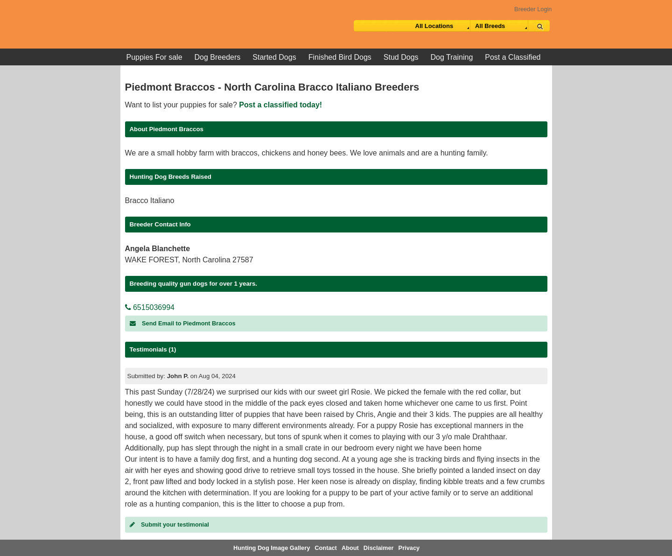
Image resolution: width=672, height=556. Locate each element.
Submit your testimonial (169, 524)
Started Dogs (274, 57)
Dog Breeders (218, 57)
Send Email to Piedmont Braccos (183, 323)
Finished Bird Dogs (339, 57)
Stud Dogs (401, 57)
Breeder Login (533, 9)
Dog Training (452, 57)
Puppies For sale (154, 57)
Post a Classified (512, 57)
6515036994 (150, 307)
